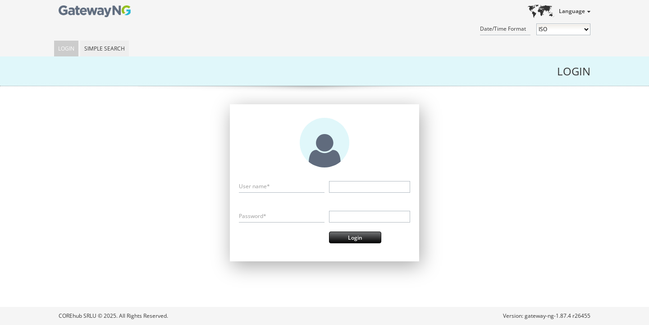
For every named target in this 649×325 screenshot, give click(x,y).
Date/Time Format (503, 28)
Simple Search (104, 48)
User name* (254, 186)
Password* (252, 216)
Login (66, 48)
